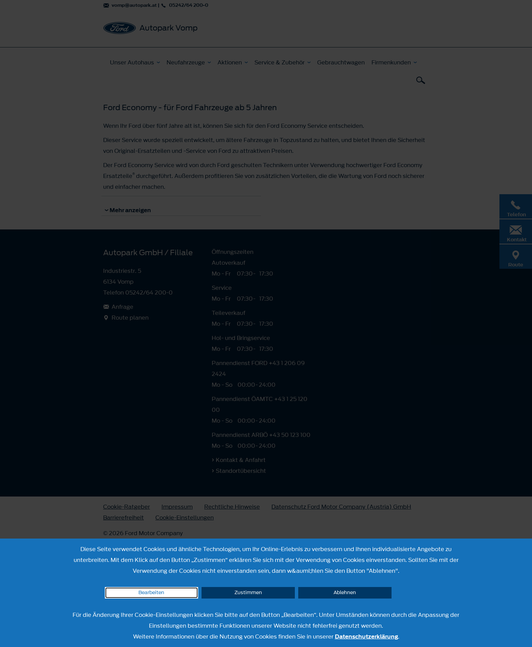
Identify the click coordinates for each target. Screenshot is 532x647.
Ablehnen (345, 592)
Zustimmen (248, 592)
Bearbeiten (151, 592)
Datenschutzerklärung (366, 636)
